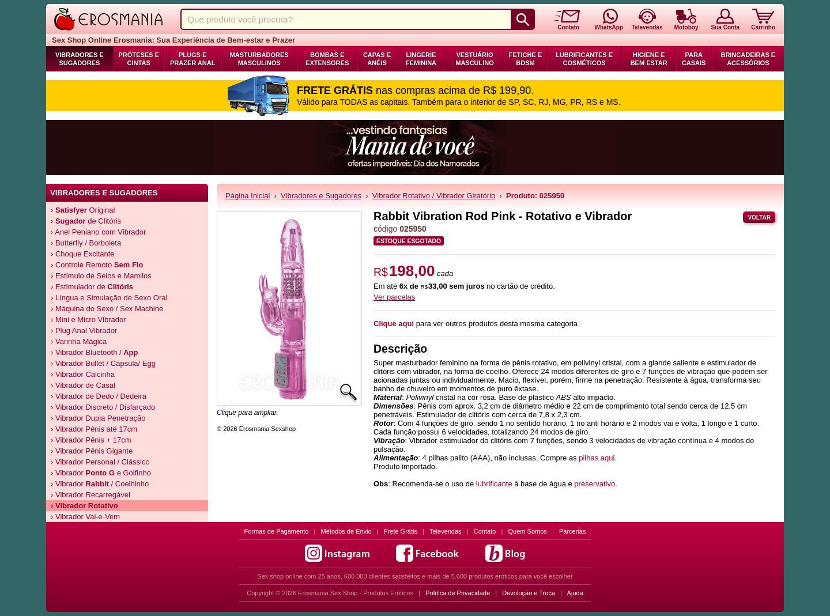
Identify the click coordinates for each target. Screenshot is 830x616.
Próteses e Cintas (139, 58)
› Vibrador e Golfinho (101, 472)
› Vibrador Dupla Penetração (98, 418)
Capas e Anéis (377, 58)
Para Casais (694, 58)
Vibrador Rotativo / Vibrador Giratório (433, 195)
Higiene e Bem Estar (649, 58)
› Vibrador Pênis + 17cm (91, 440)
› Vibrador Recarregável (90, 494)
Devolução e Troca (528, 592)
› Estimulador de (92, 286)
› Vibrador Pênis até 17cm (94, 429)
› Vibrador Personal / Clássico (100, 462)
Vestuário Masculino (474, 58)
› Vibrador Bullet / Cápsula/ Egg (103, 363)
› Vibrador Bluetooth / (94, 352)
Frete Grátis (400, 531)
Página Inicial (247, 195)
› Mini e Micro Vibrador (88, 319)
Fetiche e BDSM (525, 58)
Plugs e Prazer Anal (192, 58)
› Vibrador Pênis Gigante (92, 451)
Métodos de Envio (346, 531)
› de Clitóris (86, 221)
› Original (83, 210)
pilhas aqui (596, 458)
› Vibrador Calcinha (83, 374)
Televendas (445, 531)
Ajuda (575, 592)
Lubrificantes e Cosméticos (584, 58)
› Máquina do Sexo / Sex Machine (107, 308)
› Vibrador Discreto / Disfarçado (103, 407)
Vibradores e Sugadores (79, 58)
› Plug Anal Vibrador (84, 330)
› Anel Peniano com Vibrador (98, 232)
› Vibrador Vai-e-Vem (85, 516)
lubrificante (494, 483)
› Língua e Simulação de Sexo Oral (109, 297)
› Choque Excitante (83, 254)
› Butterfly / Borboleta (86, 243)
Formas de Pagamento (276, 531)
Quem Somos (527, 531)
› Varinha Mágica (79, 341)
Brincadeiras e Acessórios (747, 58)
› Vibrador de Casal (83, 385)
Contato (485, 531)
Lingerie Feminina (421, 58)
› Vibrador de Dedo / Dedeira (98, 396)
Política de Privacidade (457, 592)
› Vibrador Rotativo (84, 505)
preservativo (594, 483)
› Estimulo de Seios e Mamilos (101, 275)
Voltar (759, 217)
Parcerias (572, 531)
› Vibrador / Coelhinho (100, 483)
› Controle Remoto (97, 264)
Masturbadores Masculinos (259, 58)
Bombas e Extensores (327, 58)
